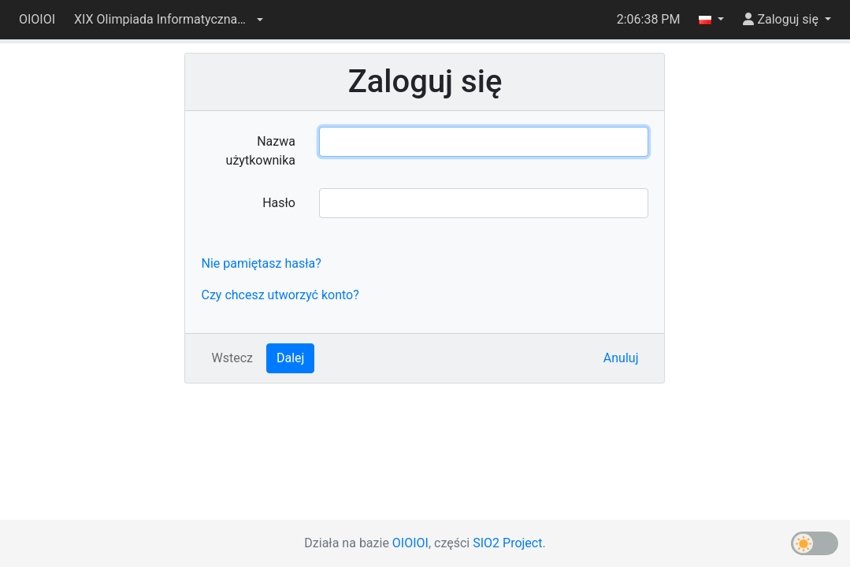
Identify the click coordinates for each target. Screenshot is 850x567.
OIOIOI (37, 19)
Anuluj (621, 357)
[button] (169, 19)
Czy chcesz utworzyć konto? (279, 294)
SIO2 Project (507, 543)
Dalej (290, 357)
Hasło (278, 202)
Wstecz (231, 357)
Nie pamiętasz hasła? (261, 263)
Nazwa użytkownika (260, 151)
